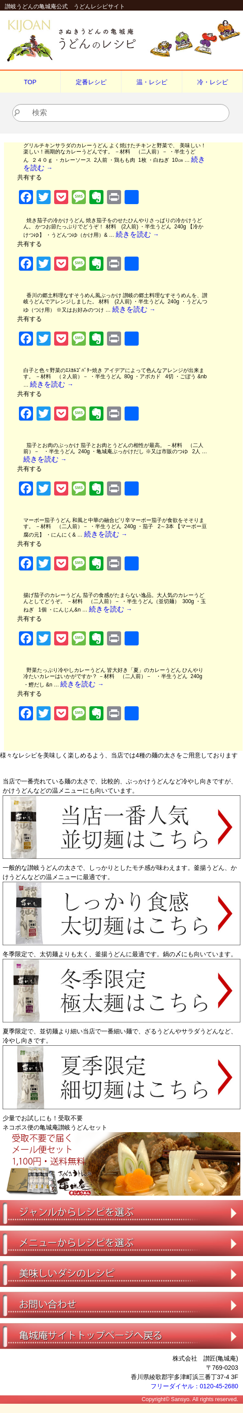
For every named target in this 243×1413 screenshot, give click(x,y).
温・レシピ (151, 82)
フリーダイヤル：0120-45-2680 (194, 1386)
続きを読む (137, 234)
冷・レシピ (212, 82)
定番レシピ (91, 82)
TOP (30, 82)
